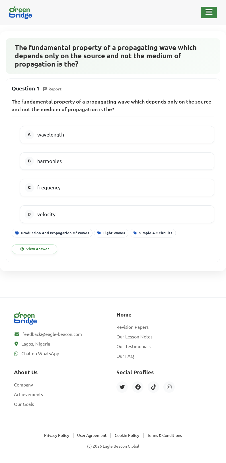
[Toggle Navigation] (209, 12)
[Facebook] (137, 387)
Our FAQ (125, 356)
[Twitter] (122, 387)
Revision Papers (132, 327)
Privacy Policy (56, 435)
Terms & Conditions (164, 435)
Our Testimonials (133, 346)
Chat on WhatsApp (40, 353)
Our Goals (24, 404)
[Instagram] (169, 387)
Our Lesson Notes (134, 336)
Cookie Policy (127, 435)
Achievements (28, 394)
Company (23, 384)
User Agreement (92, 435)
